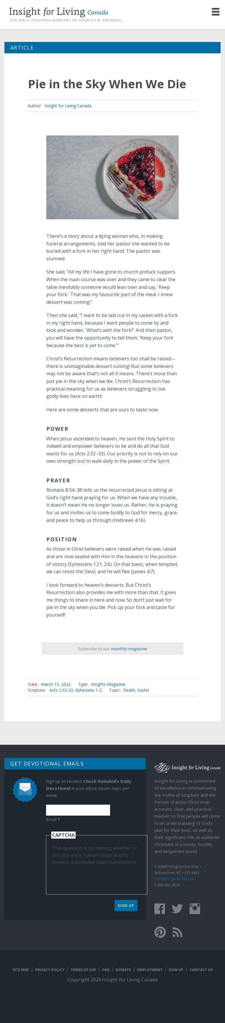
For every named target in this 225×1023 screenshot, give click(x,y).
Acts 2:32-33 (61, 690)
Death (129, 690)
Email (53, 819)
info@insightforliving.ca (175, 878)
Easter (143, 690)
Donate (123, 969)
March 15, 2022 (56, 684)
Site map (21, 969)
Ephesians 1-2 (88, 690)
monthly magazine (129, 649)
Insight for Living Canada (68, 105)
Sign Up (126, 905)
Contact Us (201, 969)
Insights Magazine (108, 684)
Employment (150, 969)
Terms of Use (83, 969)
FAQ (106, 969)
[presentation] (96, 877)
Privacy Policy (49, 969)
